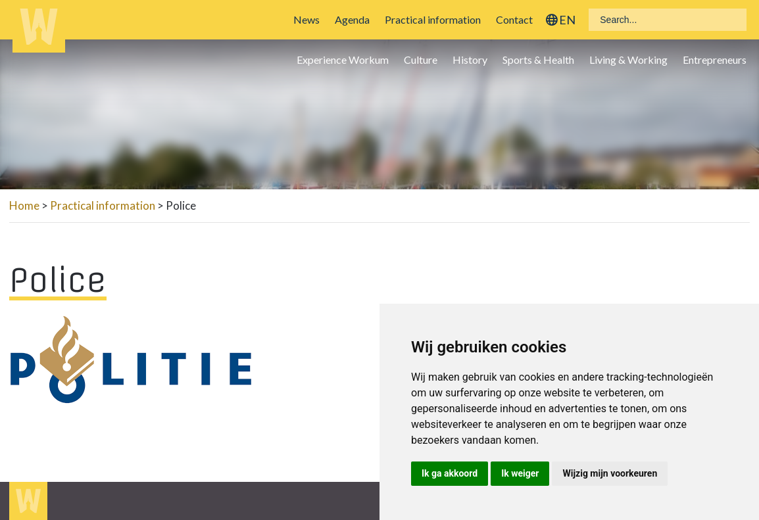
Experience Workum (343, 59)
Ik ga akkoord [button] (449, 473)
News (306, 19)
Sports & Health (538, 59)
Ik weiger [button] (520, 473)
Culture (420, 59)
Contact (514, 19)
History (470, 59)
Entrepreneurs (715, 59)
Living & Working (628, 59)
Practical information (433, 19)
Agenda (352, 19)
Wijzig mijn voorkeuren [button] (609, 473)
